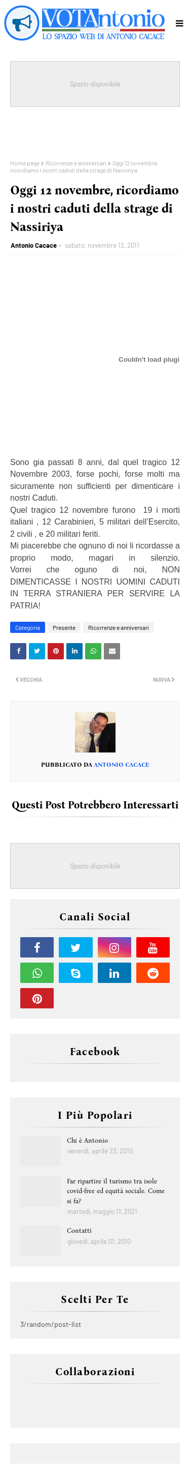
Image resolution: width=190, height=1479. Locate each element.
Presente (64, 627)
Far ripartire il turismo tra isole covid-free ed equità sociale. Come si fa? (116, 1191)
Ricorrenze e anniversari (76, 162)
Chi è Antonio (87, 1140)
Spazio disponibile (95, 84)
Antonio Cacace (34, 245)
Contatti (79, 1230)
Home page (25, 162)
